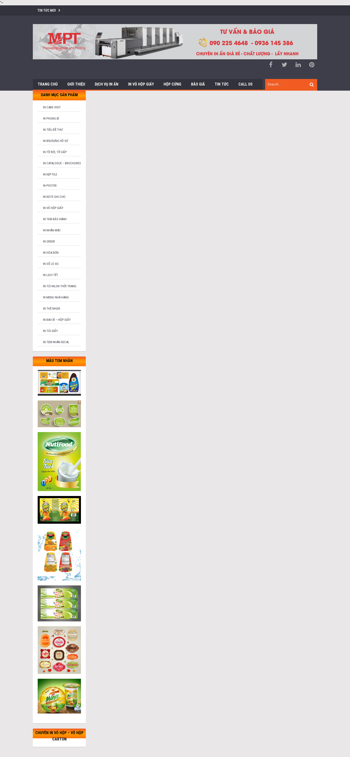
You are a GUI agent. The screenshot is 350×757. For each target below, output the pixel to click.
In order (49, 241)
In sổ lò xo (51, 264)
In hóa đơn (51, 252)
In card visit (52, 107)
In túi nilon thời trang (59, 286)
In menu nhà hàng (56, 297)
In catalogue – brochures (62, 163)
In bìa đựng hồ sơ (55, 141)
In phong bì (51, 118)
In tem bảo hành (55, 219)
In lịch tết (50, 275)
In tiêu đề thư (53, 129)
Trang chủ (48, 84)
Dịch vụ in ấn (106, 84)
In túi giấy (50, 331)
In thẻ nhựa (51, 308)
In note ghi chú (54, 197)
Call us (245, 84)
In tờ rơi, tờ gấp (55, 152)
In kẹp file (50, 174)
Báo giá (198, 84)
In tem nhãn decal (56, 342)
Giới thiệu (76, 84)
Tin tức (222, 84)
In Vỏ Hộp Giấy (141, 84)
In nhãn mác (52, 230)
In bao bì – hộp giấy (57, 320)
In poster (50, 185)
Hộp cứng (172, 84)
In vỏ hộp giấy (53, 208)
